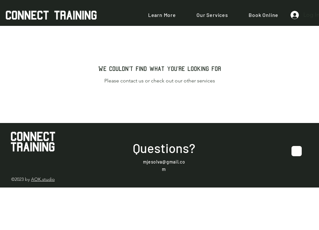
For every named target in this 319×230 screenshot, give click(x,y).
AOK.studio (43, 179)
